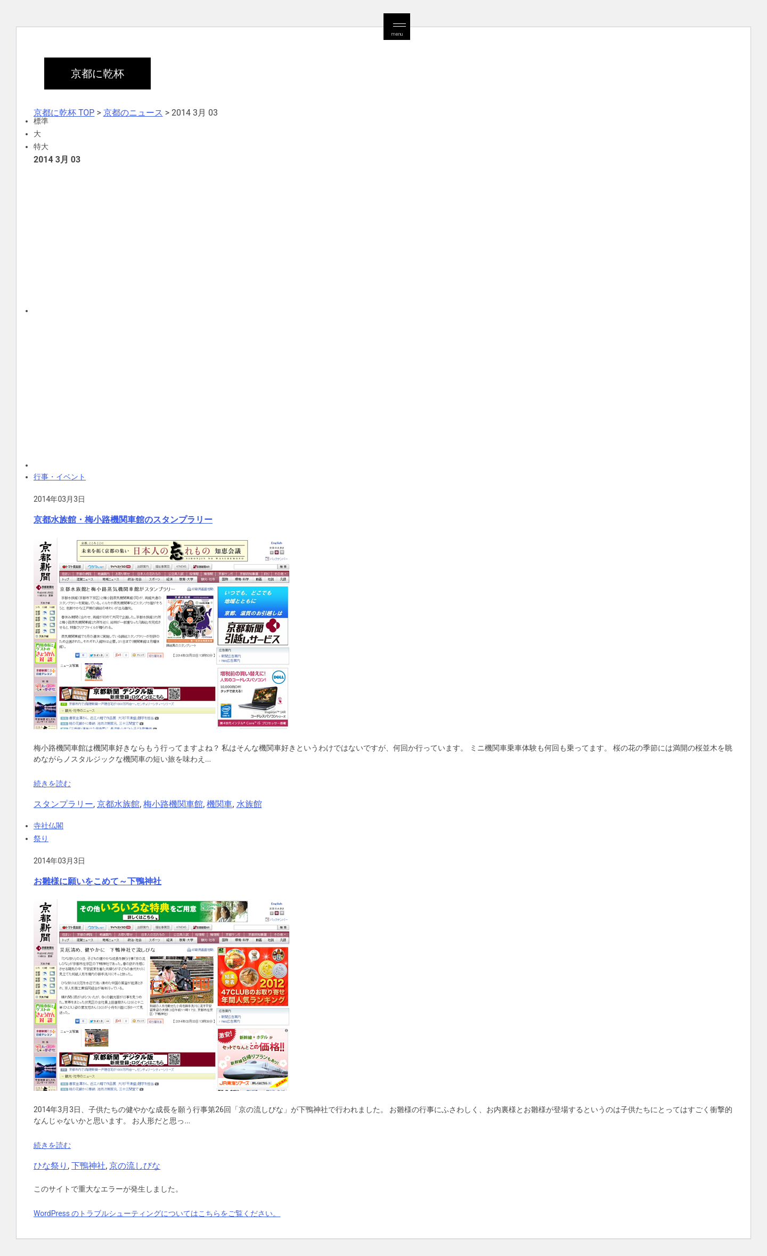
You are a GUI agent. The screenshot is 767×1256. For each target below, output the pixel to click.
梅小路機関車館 (173, 804)
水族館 (249, 804)
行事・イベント (60, 476)
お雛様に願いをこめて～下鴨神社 (97, 881)
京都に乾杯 (97, 73)
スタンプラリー (63, 804)
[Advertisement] (353, 238)
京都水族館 (118, 804)
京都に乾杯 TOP (64, 113)
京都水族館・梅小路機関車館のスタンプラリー (123, 520)
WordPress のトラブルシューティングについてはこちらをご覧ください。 (157, 1213)
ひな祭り (51, 1166)
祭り (41, 838)
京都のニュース (133, 113)
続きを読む (52, 783)
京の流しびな (134, 1166)
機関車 (219, 804)
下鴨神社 (88, 1166)
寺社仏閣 (48, 825)
